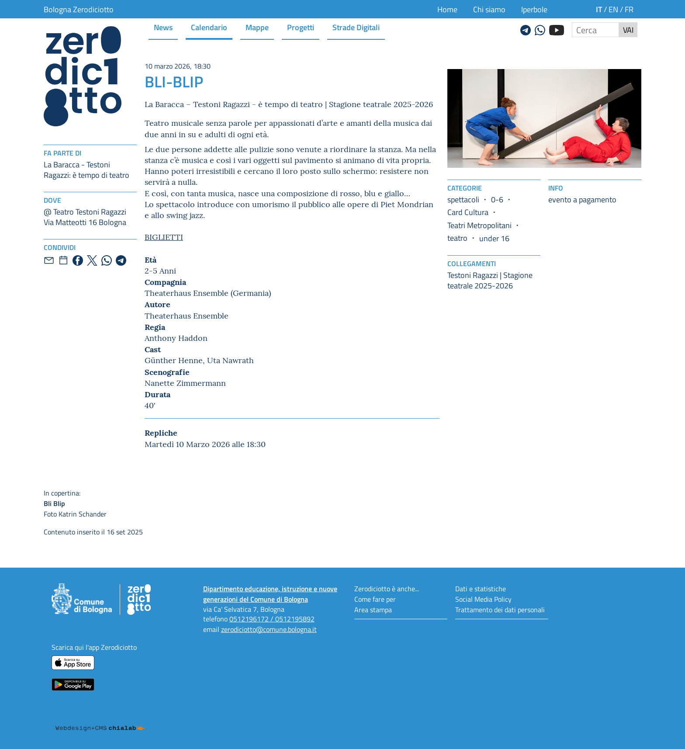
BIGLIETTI (164, 236)
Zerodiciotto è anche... (386, 588)
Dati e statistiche (480, 588)
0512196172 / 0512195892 (272, 618)
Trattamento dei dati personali (500, 609)
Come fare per (375, 598)
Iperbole (534, 9)
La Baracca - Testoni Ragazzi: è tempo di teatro (86, 169)
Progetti (300, 26)
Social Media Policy (483, 598)
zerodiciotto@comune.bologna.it (269, 629)
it (599, 8)
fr (629, 9)
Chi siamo (489, 9)
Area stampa (373, 609)
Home (447, 9)
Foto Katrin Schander (141, 503)
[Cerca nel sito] (595, 29)
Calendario (209, 26)
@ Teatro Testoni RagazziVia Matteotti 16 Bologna (85, 216)
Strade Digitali (356, 26)
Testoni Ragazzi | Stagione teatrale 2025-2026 (490, 280)
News (163, 26)
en (613, 9)
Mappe (257, 26)
